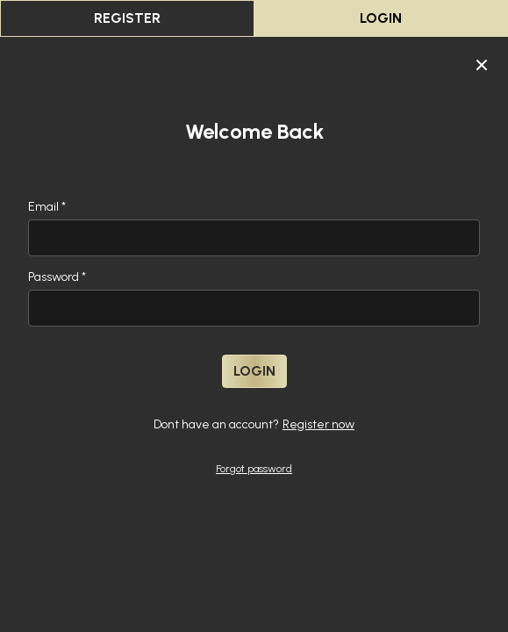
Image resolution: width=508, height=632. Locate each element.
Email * (47, 206)
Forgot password (254, 469)
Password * (57, 276)
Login (381, 18)
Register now (318, 424)
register (127, 18)
